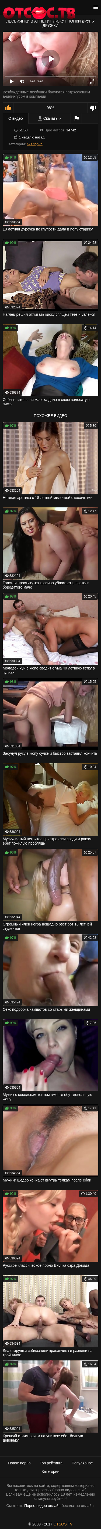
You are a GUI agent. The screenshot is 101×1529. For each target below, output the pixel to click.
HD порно (34, 144)
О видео (15, 118)
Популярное (82, 1463)
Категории (51, 1471)
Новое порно (19, 1463)
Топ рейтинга (51, 1463)
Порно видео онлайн (42, 1505)
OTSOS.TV (63, 1524)
